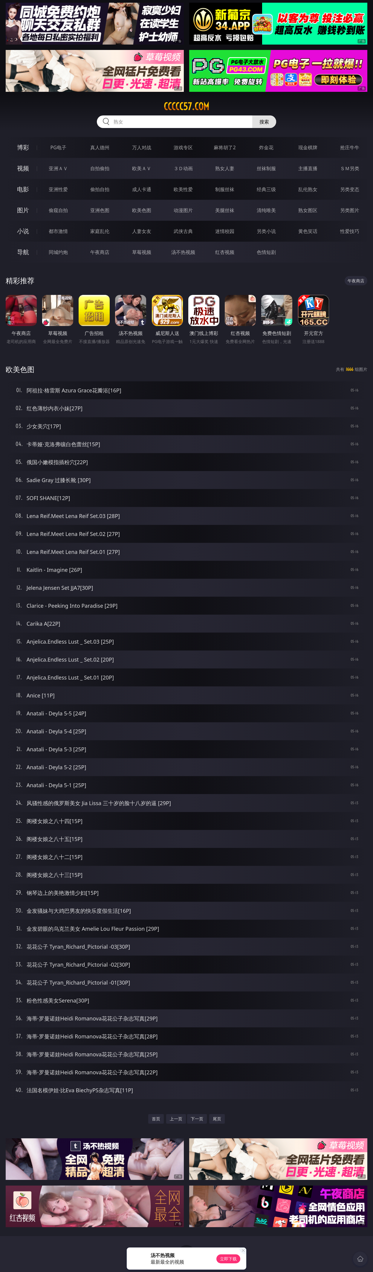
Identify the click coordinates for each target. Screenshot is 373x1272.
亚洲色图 (99, 210)
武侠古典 (183, 231)
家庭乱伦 (99, 231)
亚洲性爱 (58, 189)
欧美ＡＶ (141, 168)
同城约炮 (58, 252)
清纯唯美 (266, 210)
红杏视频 (224, 252)
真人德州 (99, 147)
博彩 (23, 147)
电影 (23, 189)
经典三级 (266, 189)
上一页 (176, 1119)
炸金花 (266, 147)
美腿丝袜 (224, 210)
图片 (23, 210)
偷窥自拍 (58, 210)
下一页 (197, 1119)
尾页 (217, 1119)
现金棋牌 (307, 147)
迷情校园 (224, 231)
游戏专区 (183, 147)
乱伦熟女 (307, 189)
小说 (23, 231)
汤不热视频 (183, 252)
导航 (23, 252)
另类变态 (349, 189)
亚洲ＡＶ (58, 168)
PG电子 (58, 147)
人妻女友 (141, 231)
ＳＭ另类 (349, 168)
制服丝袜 (224, 189)
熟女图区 (307, 210)
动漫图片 (183, 210)
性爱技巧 (349, 231)
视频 (23, 168)
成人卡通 (141, 189)
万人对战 (141, 147)
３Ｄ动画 (183, 168)
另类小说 (266, 231)
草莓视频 (141, 252)
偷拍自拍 (99, 189)
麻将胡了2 (225, 147)
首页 (156, 1119)
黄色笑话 (307, 231)
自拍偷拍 (99, 168)
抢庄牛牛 (349, 147)
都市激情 (58, 231)
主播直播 (307, 168)
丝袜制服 (266, 168)
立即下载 (228, 1259)
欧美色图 (141, 210)
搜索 (264, 121)
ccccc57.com (186, 106)
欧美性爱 (183, 189)
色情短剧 (266, 252)
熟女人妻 (224, 168)
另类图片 (349, 210)
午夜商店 (99, 252)
